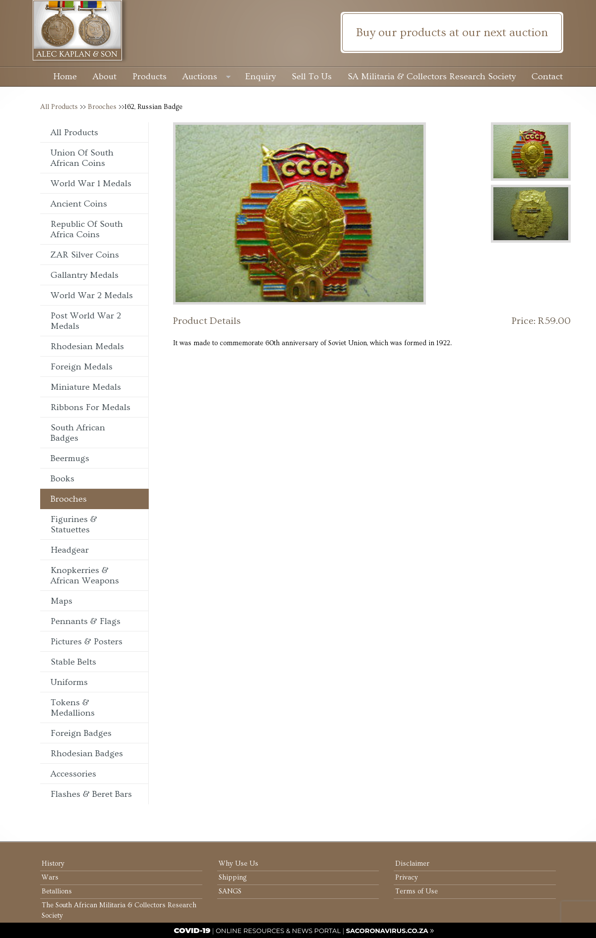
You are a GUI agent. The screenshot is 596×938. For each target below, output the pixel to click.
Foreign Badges (81, 733)
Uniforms (69, 682)
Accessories (73, 774)
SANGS (230, 891)
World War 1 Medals (91, 183)
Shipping (232, 878)
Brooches (102, 107)
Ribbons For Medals (90, 407)
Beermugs (70, 458)
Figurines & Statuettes (74, 524)
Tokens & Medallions (73, 707)
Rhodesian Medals (87, 346)
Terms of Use (416, 891)
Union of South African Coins (82, 158)
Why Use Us (238, 864)
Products (149, 76)
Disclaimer (412, 864)
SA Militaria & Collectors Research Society (432, 76)
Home (65, 76)
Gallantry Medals (85, 275)
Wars (50, 878)
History (53, 864)
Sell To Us (312, 76)
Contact (547, 76)
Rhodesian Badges (87, 753)
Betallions (57, 891)
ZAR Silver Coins (85, 255)
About (105, 76)
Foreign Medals (82, 367)
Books (62, 478)
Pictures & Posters (86, 641)
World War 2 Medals (92, 295)
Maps (61, 601)
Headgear (70, 550)
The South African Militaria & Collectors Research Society (119, 910)
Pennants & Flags (85, 621)
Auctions (206, 77)
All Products (59, 107)
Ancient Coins (79, 204)
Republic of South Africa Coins (87, 229)
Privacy (406, 878)
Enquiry (260, 76)
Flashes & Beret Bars (91, 794)
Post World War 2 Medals (86, 321)
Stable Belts (73, 662)
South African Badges (78, 432)
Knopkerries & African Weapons (85, 575)
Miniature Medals (86, 387)
